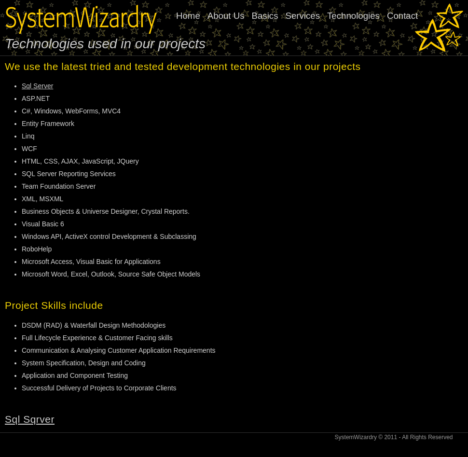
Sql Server (37, 86)
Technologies (353, 16)
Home (188, 16)
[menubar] (300, 16)
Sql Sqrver (30, 419)
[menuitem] (300, 16)
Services (302, 16)
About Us (226, 16)
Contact (402, 16)
